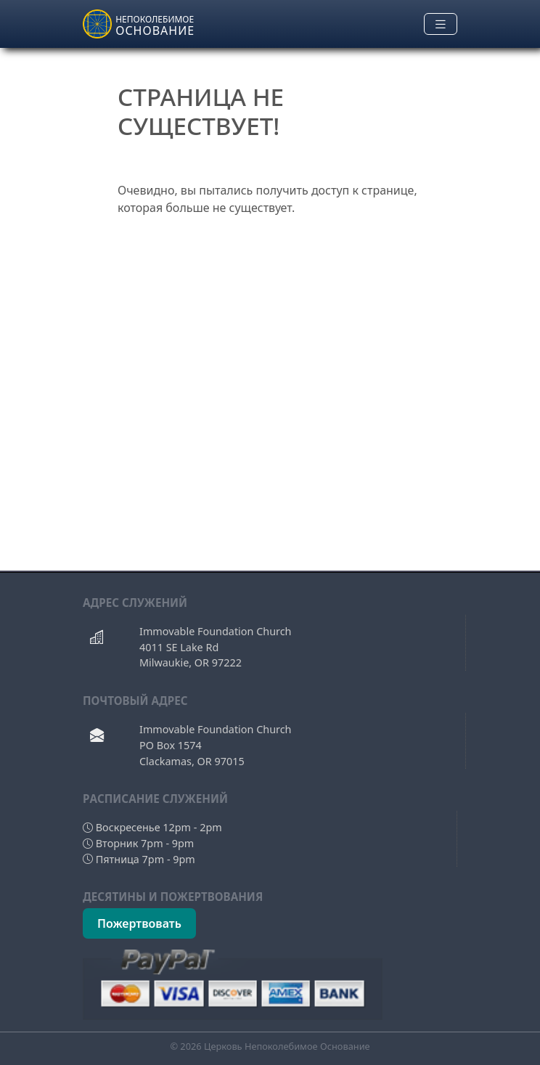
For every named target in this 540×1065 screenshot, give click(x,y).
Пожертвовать (139, 923)
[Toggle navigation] (440, 24)
